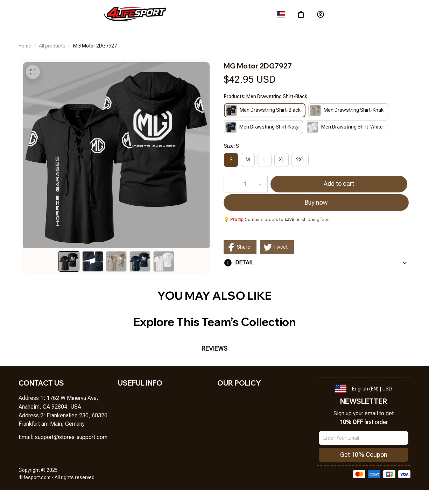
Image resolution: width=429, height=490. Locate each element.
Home (25, 46)
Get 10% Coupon (363, 454)
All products (52, 46)
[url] (71, 437)
